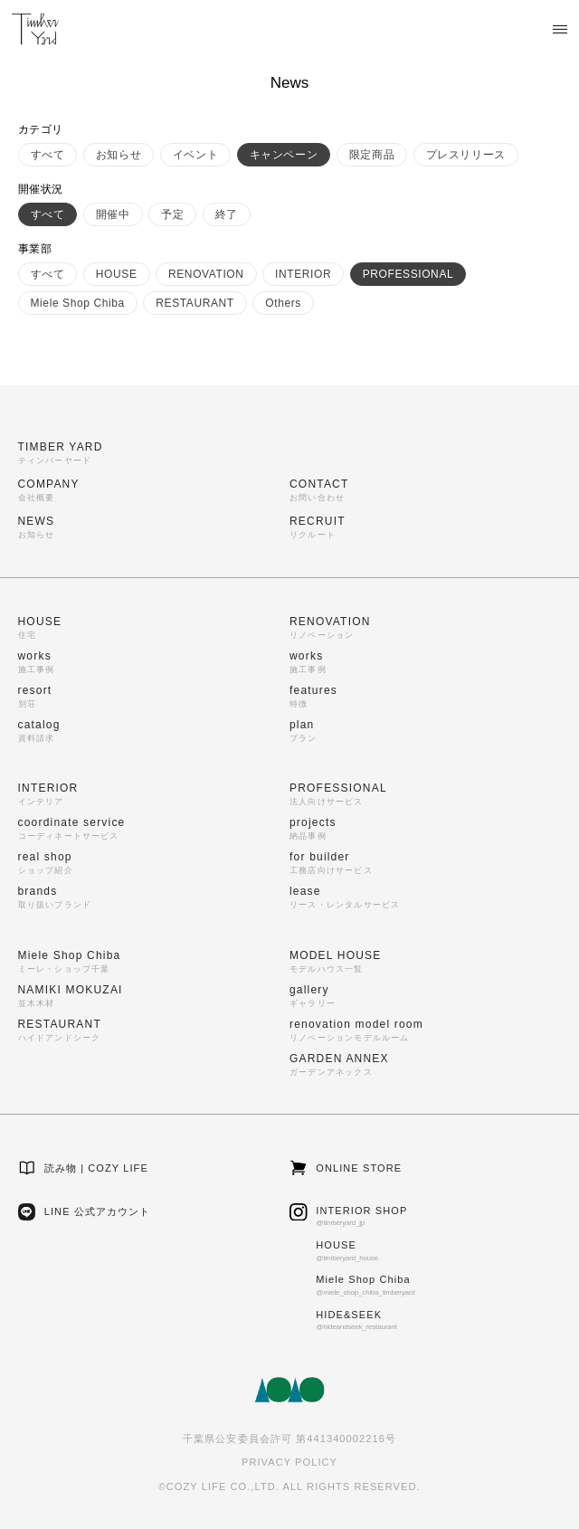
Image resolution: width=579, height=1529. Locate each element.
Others (283, 303)
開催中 (113, 214)
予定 (172, 214)
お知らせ (118, 154)
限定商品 (371, 154)
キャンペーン (284, 154)
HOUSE (117, 274)
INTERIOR (303, 274)
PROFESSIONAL (408, 274)
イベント (195, 154)
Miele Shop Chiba (78, 303)
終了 (226, 214)
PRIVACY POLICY (289, 1462)
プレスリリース (466, 154)
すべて (48, 154)
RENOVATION (206, 274)
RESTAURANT (194, 303)
